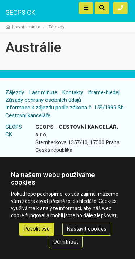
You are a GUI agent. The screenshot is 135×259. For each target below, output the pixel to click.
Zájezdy (14, 92)
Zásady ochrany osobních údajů (43, 100)
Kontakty (72, 92)
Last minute (43, 92)
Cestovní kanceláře (27, 115)
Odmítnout (65, 241)
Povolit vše (37, 229)
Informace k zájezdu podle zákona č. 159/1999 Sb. (65, 107)
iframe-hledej (104, 92)
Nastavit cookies (87, 229)
